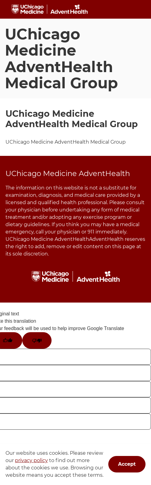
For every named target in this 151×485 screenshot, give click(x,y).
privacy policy (31, 460)
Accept (127, 464)
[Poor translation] (37, 340)
